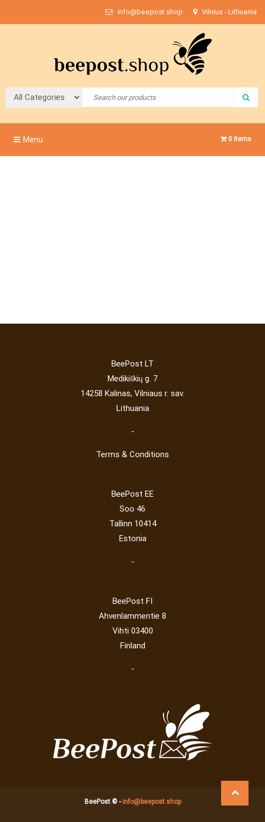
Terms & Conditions (132, 454)
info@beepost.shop (151, 802)
